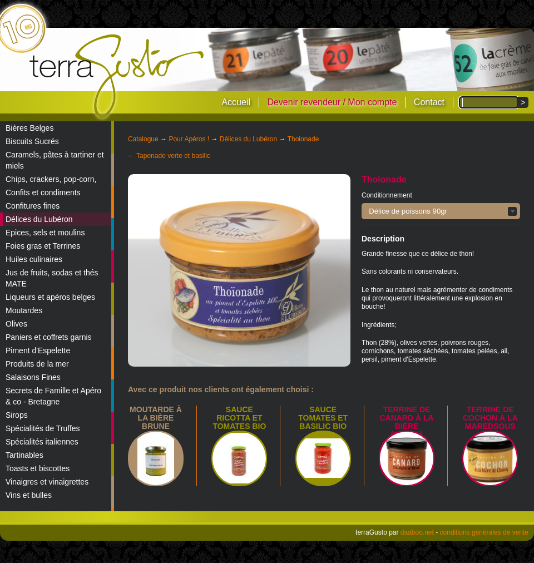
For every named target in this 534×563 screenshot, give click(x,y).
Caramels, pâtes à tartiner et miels (55, 160)
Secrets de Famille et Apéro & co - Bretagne (53, 396)
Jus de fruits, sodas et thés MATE (52, 278)
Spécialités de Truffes (43, 428)
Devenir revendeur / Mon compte (332, 102)
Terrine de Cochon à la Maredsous (490, 418)
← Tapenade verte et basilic (169, 156)
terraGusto (117, 77)
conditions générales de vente (484, 532)
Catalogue (143, 139)
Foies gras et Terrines (43, 245)
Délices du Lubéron (39, 219)
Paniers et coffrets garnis (49, 337)
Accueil (235, 102)
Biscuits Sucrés (32, 141)
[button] (441, 211)
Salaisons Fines (33, 377)
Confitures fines (33, 205)
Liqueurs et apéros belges (50, 297)
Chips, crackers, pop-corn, (51, 179)
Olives (16, 323)
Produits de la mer (37, 363)
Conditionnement (387, 195)
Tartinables (24, 455)
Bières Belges (29, 128)
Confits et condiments (43, 192)
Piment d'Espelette (38, 350)
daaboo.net (417, 532)
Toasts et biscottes (38, 468)
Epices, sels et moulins (45, 232)
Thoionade (303, 139)
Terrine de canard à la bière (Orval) (406, 422)
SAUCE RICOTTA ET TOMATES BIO (239, 418)
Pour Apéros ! (189, 139)
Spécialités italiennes (42, 441)
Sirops (17, 415)
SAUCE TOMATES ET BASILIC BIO (323, 418)
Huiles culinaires (34, 259)
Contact (429, 102)
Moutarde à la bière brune (156, 418)
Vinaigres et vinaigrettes (47, 481)
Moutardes (24, 310)
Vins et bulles (29, 495)
